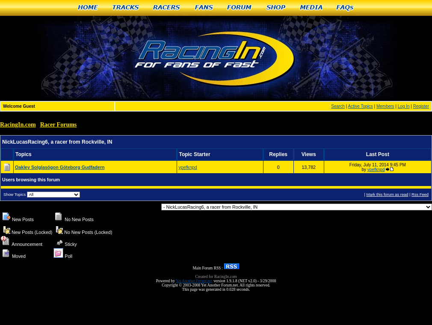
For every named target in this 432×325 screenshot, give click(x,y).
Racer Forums (58, 124)
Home (88, 8)
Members (385, 106)
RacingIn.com (18, 124)
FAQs (345, 8)
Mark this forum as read (387, 194)
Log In (404, 106)
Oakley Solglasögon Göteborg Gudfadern (60, 167)
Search (338, 106)
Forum (239, 8)
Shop (276, 8)
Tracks (125, 8)
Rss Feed (420, 194)
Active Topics (360, 106)
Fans (204, 8)
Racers (167, 8)
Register (421, 106)
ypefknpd (187, 167)
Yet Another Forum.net (194, 281)
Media (311, 8)
